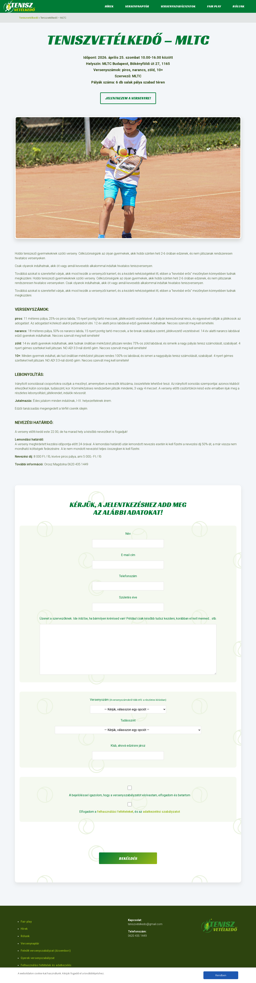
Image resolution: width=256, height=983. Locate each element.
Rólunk (238, 6)
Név (128, 540)
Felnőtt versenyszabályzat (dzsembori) (46, 950)
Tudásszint (128, 726)
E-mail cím (128, 561)
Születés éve (128, 604)
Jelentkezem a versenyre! (128, 98)
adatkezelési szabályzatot (161, 811)
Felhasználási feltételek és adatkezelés (46, 965)
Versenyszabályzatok (178, 6)
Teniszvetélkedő (28, 17)
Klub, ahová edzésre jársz (128, 752)
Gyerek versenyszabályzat (37, 958)
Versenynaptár (137, 6)
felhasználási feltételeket (115, 811)
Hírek (109, 6)
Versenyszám (128, 706)
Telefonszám (128, 582)
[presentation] (128, 838)
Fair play (214, 6)
